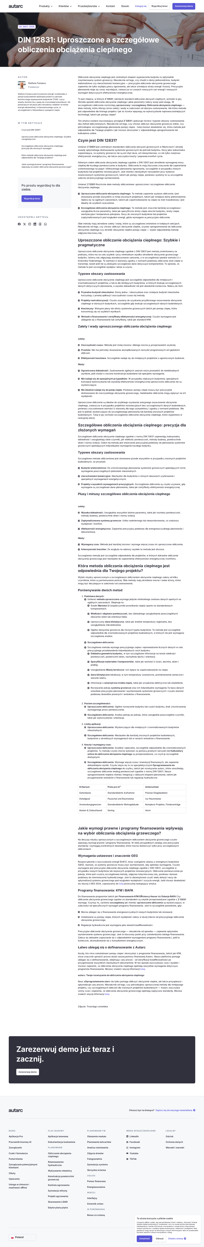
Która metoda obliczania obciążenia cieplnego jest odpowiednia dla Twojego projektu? (44, 156)
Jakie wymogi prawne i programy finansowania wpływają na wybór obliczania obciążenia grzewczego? (47, 165)
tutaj (121, 883)
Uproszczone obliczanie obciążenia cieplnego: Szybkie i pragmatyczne (46, 138)
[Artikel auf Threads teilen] (40, 224)
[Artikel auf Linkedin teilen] (34, 224)
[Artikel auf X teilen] (24, 224)
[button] (46, 6)
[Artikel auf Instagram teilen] (29, 224)
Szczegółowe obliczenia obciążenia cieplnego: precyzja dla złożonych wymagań (42, 147)
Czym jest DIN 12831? (31, 130)
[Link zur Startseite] (16, 6)
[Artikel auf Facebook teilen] (19, 224)
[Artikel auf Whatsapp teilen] (45, 224)
